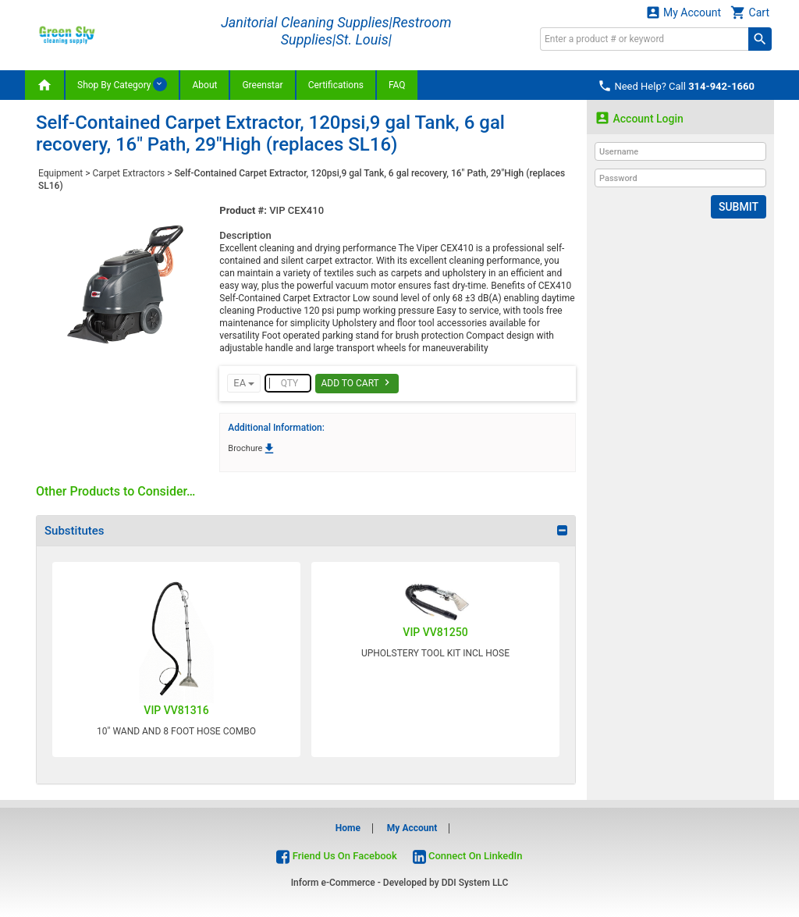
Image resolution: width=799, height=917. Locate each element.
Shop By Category (122, 84)
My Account (683, 12)
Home (348, 828)
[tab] (306, 531)
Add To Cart (357, 382)
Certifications (336, 85)
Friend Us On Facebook (336, 856)
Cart (749, 12)
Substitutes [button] (74, 531)
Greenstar (262, 85)
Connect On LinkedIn (468, 856)
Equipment (60, 173)
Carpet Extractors (129, 173)
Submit (738, 207)
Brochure (252, 448)
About (204, 85)
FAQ (397, 85)
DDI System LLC (475, 882)
